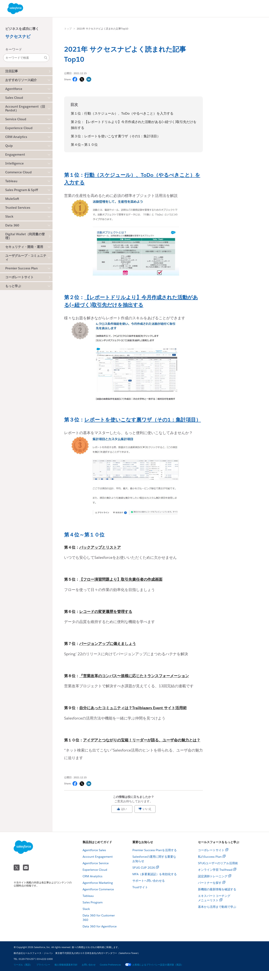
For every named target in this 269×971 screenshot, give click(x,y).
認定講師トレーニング (212, 876)
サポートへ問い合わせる (148, 881)
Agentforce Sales (94, 850)
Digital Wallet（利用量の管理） (25, 236)
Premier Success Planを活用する (154, 850)
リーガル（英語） (23, 964)
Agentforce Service (96, 863)
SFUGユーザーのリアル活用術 (218, 863)
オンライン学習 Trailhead (215, 870)
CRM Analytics (92, 876)
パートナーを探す (210, 883)
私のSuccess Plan (210, 857)
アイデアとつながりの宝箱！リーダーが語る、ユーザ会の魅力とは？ (141, 740)
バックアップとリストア (100, 547)
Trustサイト (140, 887)
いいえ (145, 809)
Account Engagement (98, 857)
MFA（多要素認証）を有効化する (154, 874)
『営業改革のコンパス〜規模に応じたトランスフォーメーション (134, 675)
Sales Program (93, 902)
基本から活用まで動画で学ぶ (217, 907)
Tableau (88, 896)
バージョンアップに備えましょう (107, 643)
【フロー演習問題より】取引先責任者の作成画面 (120, 579)
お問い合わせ (89, 964)
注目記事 (11, 71)
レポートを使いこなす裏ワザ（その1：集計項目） (142, 419)
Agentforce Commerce (98, 889)
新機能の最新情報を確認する (217, 889)
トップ (68, 28)
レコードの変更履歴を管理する (105, 611)
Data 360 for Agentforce (100, 926)
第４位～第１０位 (84, 144)
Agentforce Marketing (98, 883)
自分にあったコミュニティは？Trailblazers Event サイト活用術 (133, 707)
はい (122, 809)
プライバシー (43, 964)
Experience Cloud (95, 870)
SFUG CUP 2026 (143, 867)
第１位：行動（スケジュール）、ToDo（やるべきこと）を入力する (122, 113)
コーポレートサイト (19, 277)
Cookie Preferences (110, 964)
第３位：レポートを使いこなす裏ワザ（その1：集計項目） (115, 136)
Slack (86, 909)
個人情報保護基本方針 (66, 964)
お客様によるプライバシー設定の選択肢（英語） (154, 964)
